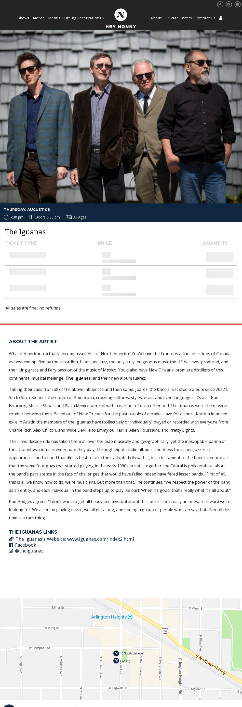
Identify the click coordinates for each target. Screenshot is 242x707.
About (156, 18)
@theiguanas (26, 551)
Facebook (22, 545)
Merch (39, 18)
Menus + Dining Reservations (74, 18)
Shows (23, 18)
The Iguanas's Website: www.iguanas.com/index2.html (71, 539)
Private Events (178, 18)
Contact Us (205, 18)
